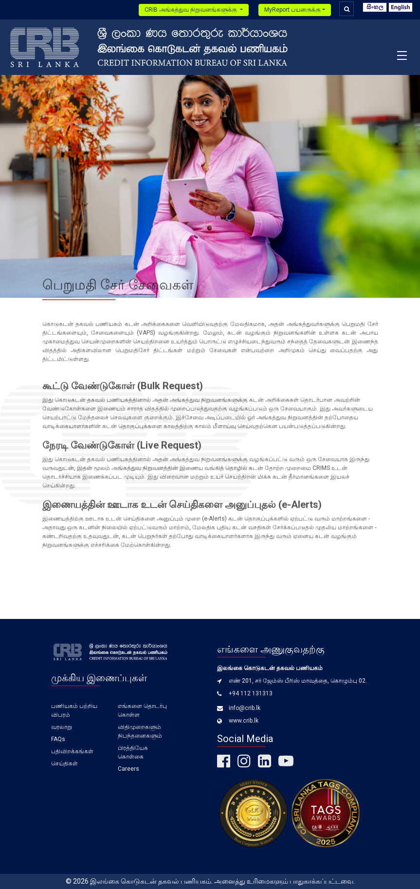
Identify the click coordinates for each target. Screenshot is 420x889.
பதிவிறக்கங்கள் (72, 751)
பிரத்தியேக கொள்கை (133, 752)
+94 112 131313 (251, 693)
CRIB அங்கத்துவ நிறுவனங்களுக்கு (191, 9)
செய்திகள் (64, 763)
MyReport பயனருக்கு (292, 9)
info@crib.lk (244, 708)
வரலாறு (61, 727)
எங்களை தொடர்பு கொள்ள (142, 710)
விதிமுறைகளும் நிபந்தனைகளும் (140, 731)
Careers (128, 768)
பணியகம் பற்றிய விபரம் (74, 710)
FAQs (58, 739)
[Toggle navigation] (402, 55)
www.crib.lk (243, 720)
